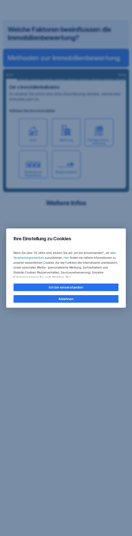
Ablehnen (66, 299)
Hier (66, 257)
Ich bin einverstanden (66, 287)
